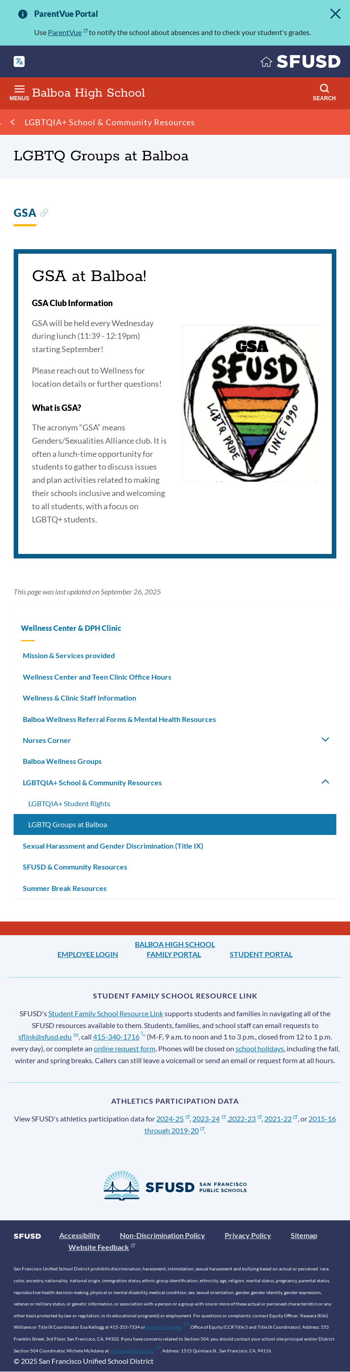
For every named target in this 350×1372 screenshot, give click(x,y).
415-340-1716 (119, 1036)
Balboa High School (175, 944)
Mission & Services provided (69, 655)
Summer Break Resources (65, 888)
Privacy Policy (248, 1235)
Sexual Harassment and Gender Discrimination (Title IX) (113, 845)
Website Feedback (101, 1247)
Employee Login (87, 954)
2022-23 (245, 1118)
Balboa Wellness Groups (62, 761)
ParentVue (68, 32)
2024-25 (173, 1118)
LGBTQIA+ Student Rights (69, 803)
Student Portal (261, 954)
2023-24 (209, 1118)
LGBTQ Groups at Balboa (67, 824)
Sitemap (304, 1235)
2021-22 (281, 1118)
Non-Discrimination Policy (162, 1235)
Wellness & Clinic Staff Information (79, 697)
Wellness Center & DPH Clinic (71, 628)
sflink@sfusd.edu (48, 1036)
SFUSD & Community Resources (75, 866)
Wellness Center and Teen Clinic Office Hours (97, 676)
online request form (124, 1048)
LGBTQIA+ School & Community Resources (110, 122)
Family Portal (174, 954)
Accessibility (79, 1235)
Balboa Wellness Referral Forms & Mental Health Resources (119, 719)
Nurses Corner (47, 740)
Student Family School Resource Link (105, 1013)
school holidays (260, 1048)
